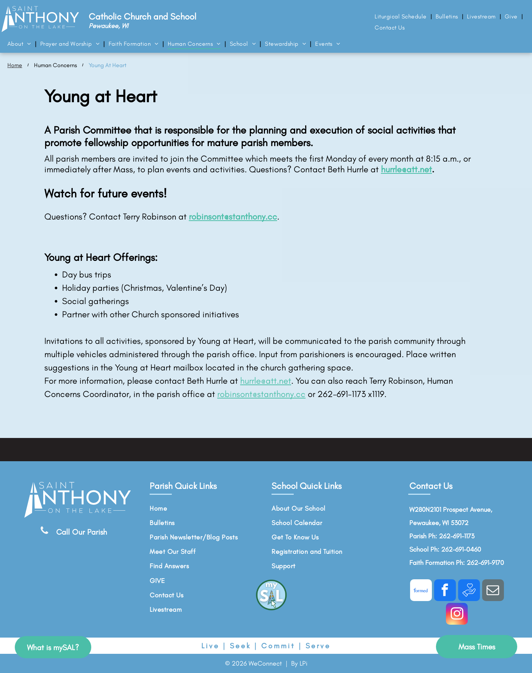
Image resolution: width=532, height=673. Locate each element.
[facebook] (445, 591)
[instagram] (457, 615)
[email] (493, 591)
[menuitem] (401, 16)
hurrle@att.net (406, 169)
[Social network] (421, 591)
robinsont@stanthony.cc (261, 394)
